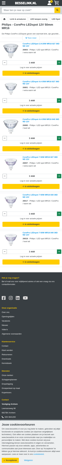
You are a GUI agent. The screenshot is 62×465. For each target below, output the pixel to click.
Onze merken (7, 375)
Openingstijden (8, 316)
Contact (5, 346)
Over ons (5, 312)
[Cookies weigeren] (28, 460)
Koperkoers (6, 392)
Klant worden (7, 350)
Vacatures (6, 321)
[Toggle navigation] (4, 3)
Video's (5, 329)
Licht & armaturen (18, 19)
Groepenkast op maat (11, 388)
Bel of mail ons (8, 281)
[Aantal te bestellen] (32, 62)
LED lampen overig (38, 19)
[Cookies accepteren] (10, 460)
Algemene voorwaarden (12, 334)
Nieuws (5, 325)
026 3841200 (9, 417)
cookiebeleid (38, 454)
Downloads (6, 359)
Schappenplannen (9, 380)
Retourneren (7, 354)
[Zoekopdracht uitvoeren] (57, 10)
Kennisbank (7, 363)
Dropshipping (7, 384)
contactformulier (8, 284)
